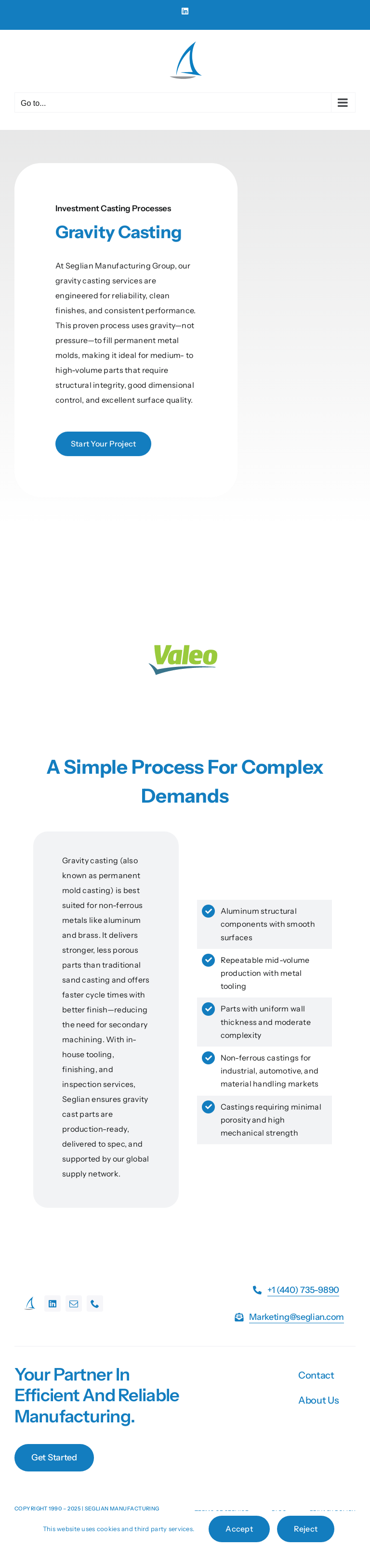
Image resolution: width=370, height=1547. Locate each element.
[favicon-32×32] (29, 1300)
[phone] (95, 1303)
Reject (305, 1529)
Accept (238, 1529)
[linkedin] (52, 1303)
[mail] (74, 1303)
